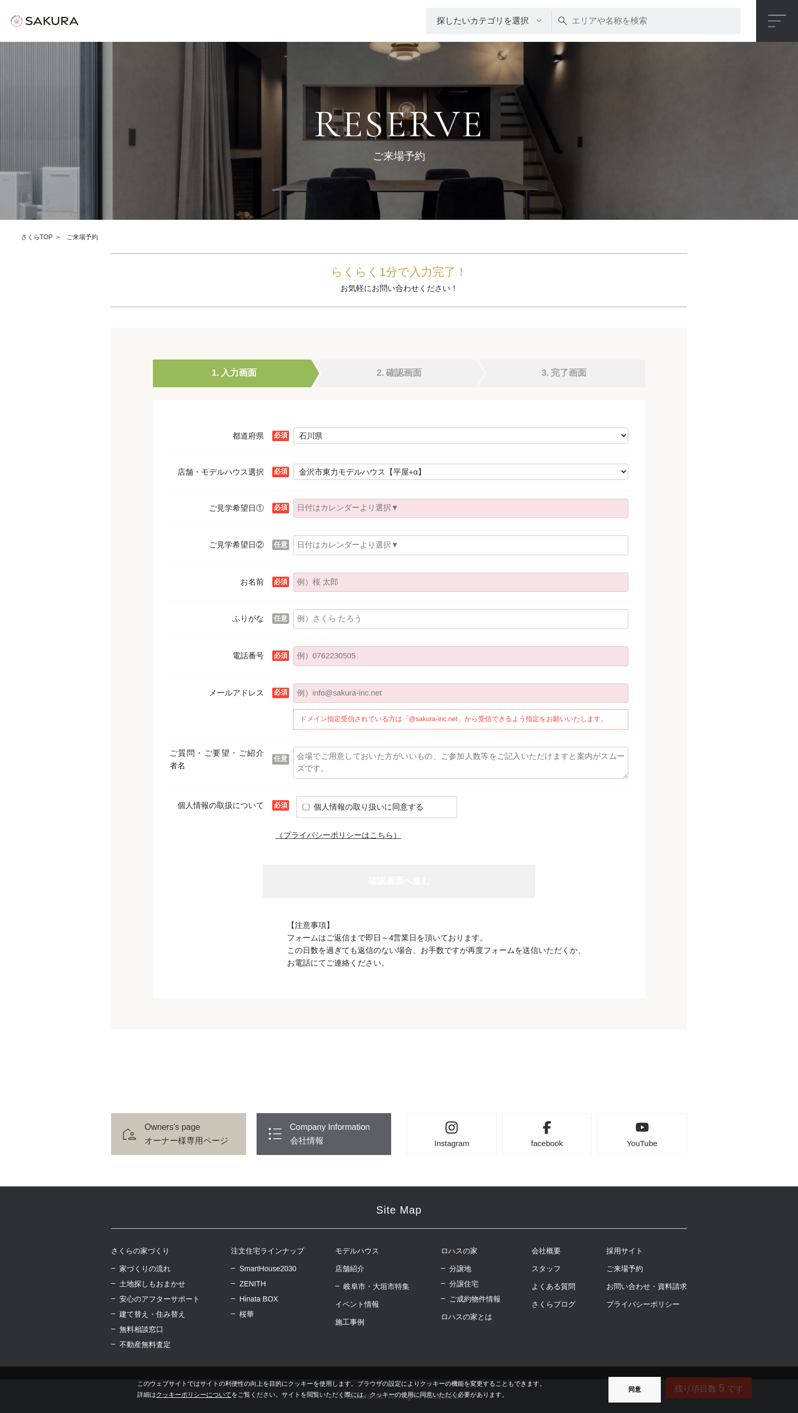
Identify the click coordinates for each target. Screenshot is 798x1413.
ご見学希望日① (236, 507)
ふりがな (248, 618)
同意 (634, 1389)
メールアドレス (236, 692)
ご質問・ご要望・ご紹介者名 (217, 759)
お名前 (252, 581)
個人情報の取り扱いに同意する (369, 806)
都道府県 (248, 435)
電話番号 (248, 655)
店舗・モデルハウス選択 (221, 471)
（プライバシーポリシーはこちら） (338, 835)
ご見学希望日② (236, 544)
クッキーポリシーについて (193, 1394)
